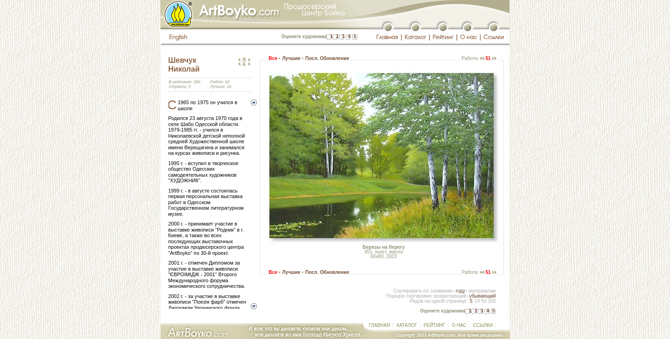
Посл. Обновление (327, 58)
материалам (482, 290)
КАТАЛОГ (406, 325)
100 (492, 301)
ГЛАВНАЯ (379, 325)
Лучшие (291, 58)
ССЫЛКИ (483, 325)
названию (441, 290)
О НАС (459, 325)
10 (477, 301)
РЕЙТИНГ (434, 325)
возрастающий (450, 296)
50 (483, 301)
